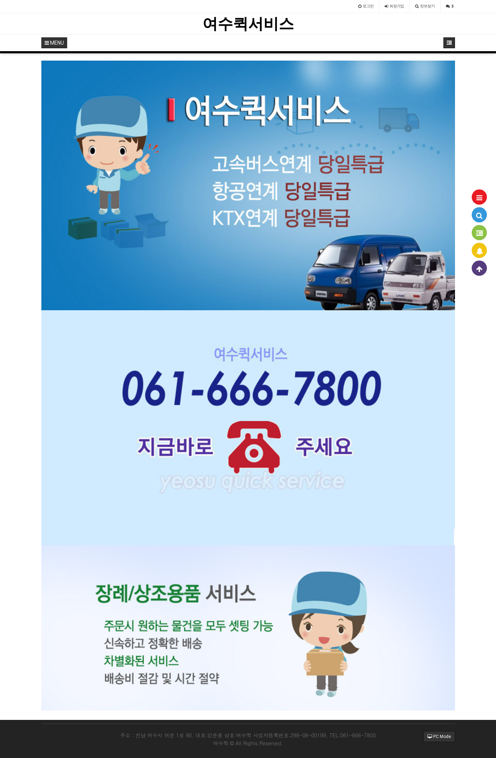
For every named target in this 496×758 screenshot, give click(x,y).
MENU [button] (54, 43)
